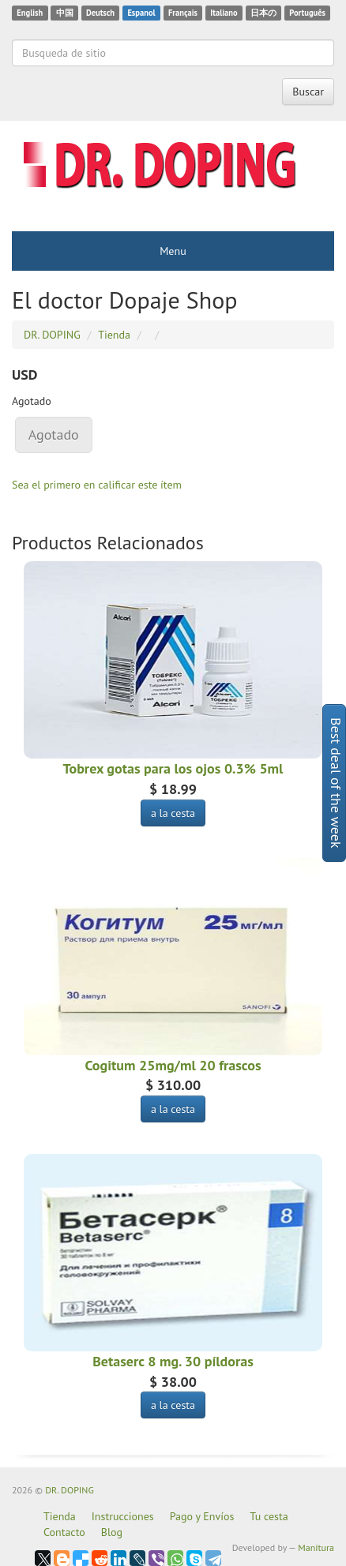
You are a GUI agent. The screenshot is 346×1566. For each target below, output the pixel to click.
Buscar (308, 91)
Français (182, 12)
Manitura (316, 1547)
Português (307, 12)
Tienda (59, 1516)
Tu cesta (269, 1516)
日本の (263, 12)
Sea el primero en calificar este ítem (97, 485)
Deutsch (100, 12)
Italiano (223, 12)
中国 (64, 12)
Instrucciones (123, 1516)
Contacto (64, 1532)
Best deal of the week (336, 783)
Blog (111, 1532)
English (30, 12)
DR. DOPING (69, 1490)
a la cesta (173, 813)
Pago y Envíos (202, 1516)
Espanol (141, 12)
